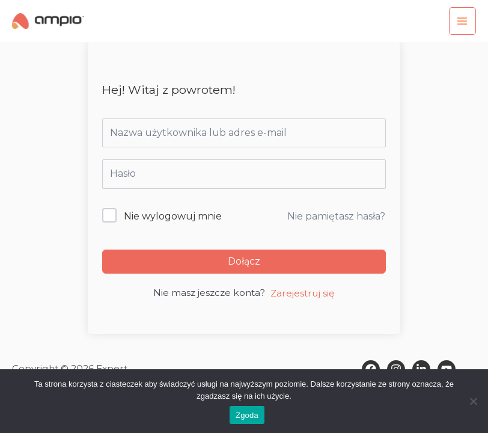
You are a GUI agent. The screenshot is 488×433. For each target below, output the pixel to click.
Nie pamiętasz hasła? (336, 216)
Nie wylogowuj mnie (173, 216)
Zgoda (247, 415)
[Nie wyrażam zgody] (473, 401)
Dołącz (244, 261)
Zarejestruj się (302, 293)
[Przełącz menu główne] (462, 20)
